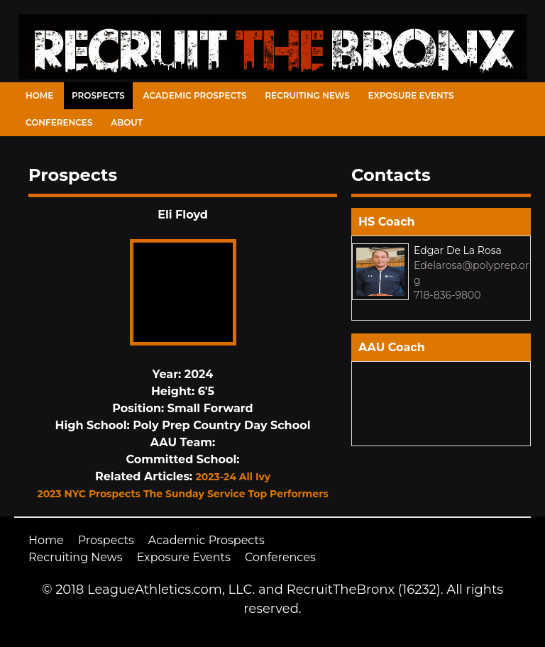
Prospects (98, 95)
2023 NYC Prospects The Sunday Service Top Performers (182, 493)
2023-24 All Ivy (233, 476)
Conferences (59, 122)
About (127, 122)
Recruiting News (307, 95)
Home (39, 95)
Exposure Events (411, 95)
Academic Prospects (194, 95)
